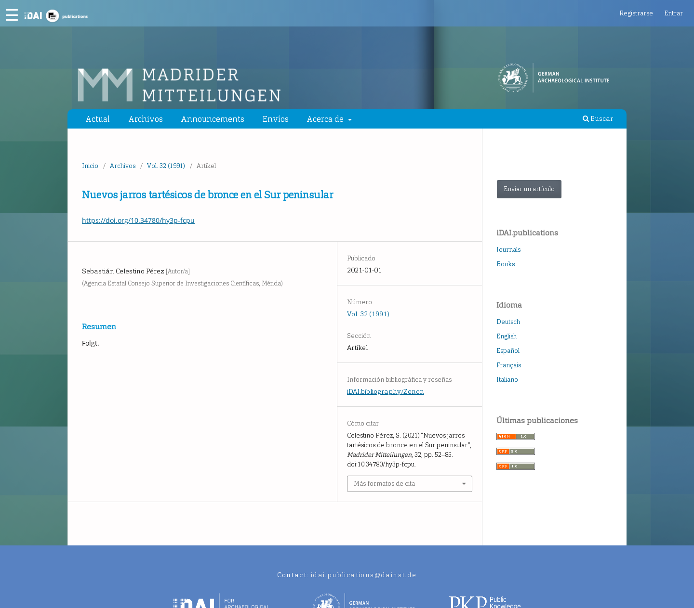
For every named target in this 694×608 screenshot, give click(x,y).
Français (508, 365)
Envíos (276, 119)
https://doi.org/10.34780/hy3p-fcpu (138, 220)
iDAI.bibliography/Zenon (385, 391)
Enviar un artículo (529, 189)
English (506, 336)
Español (508, 351)
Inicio (90, 166)
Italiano (507, 379)
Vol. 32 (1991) (166, 166)
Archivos (145, 119)
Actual (97, 119)
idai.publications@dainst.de (364, 575)
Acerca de (326, 119)
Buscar (598, 118)
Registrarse (636, 13)
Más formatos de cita (384, 483)
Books (505, 264)
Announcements (212, 119)
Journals (508, 250)
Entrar (673, 13)
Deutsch (508, 322)
